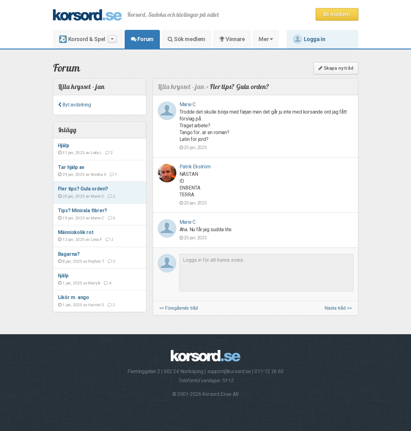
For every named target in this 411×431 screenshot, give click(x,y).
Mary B (94, 282)
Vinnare (232, 39)
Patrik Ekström (195, 167)
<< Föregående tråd (178, 308)
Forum (142, 39)
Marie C (97, 196)
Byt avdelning (74, 105)
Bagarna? (69, 254)
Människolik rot (75, 232)
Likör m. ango (73, 297)
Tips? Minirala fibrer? (83, 210)
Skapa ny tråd (335, 68)
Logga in (309, 39)
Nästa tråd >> (338, 308)
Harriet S (96, 304)
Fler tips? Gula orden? (83, 189)
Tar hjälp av (71, 167)
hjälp (63, 276)
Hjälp (63, 145)
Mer (266, 39)
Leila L (96, 152)
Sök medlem (186, 39)
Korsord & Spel (88, 39)
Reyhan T (96, 261)
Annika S (98, 174)
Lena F (96, 239)
